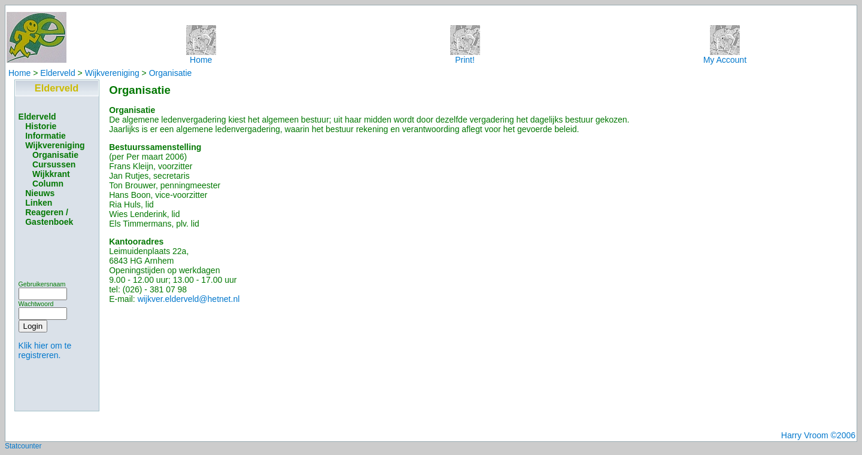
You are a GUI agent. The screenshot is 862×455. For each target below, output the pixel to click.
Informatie (45, 136)
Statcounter (23, 446)
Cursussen (53, 164)
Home (201, 56)
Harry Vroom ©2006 (818, 435)
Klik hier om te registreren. (45, 350)
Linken (38, 202)
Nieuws (39, 193)
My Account (724, 56)
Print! (465, 56)
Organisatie (170, 73)
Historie (40, 126)
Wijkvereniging (112, 73)
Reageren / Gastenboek (49, 217)
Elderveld (57, 73)
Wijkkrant (51, 174)
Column (47, 183)
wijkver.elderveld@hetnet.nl (189, 299)
